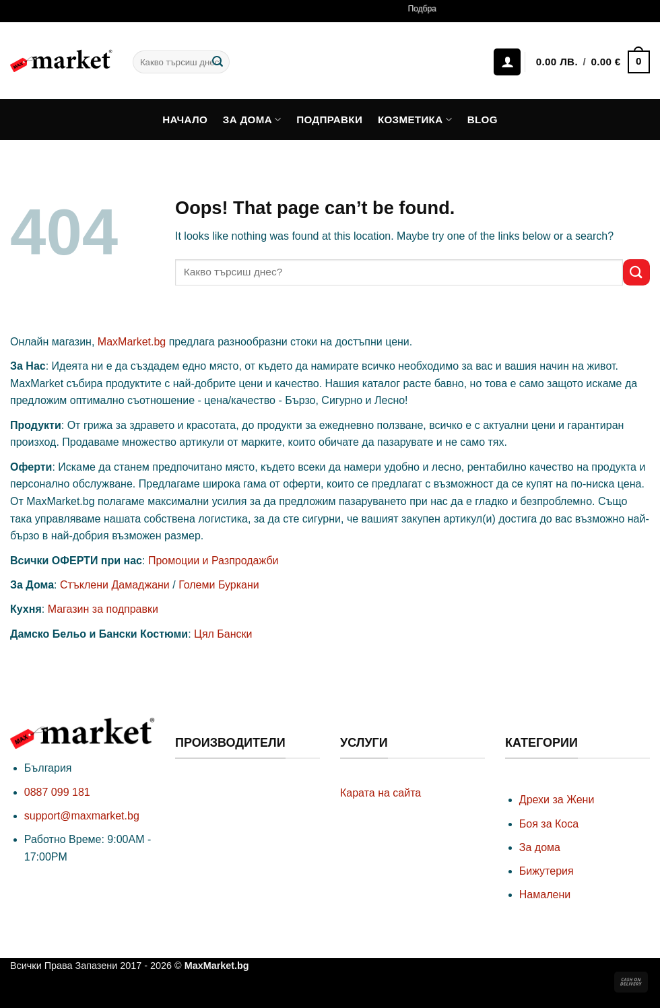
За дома (252, 119)
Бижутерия (546, 871)
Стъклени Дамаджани (115, 585)
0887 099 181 (57, 792)
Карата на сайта (380, 793)
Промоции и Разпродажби (213, 560)
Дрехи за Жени (557, 799)
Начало (184, 119)
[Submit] (217, 62)
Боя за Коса (549, 824)
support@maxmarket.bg (81, 815)
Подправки (329, 119)
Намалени (544, 894)
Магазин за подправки (103, 609)
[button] (592, 62)
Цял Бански (223, 634)
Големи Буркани (218, 585)
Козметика (415, 119)
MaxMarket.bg (132, 341)
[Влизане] (507, 61)
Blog (482, 119)
